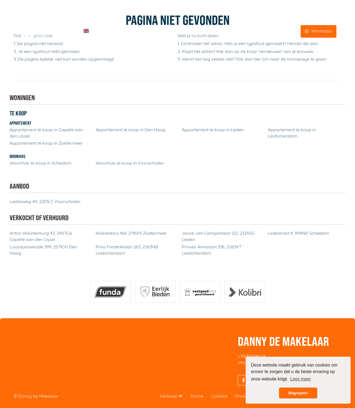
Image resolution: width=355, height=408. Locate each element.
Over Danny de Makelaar (157, 31)
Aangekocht (227, 31)
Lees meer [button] (300, 379)
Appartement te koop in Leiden (213, 130)
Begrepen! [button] (298, 393)
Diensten (124, 31)
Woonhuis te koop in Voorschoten (130, 163)
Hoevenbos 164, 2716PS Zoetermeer (131, 233)
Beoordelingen (260, 31)
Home (103, 31)
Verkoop (171, 396)
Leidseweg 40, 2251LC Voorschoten (45, 202)
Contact (289, 31)
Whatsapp (321, 31)
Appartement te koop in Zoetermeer (46, 143)
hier (257, 59)
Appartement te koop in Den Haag (130, 130)
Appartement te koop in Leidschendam (292, 133)
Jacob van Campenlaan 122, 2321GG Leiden (218, 236)
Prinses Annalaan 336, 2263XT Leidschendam (212, 250)
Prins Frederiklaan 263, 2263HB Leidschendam (127, 250)
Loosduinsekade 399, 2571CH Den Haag (43, 250)
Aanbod (201, 31)
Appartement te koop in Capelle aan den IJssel (46, 133)
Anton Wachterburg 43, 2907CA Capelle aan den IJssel (41, 236)
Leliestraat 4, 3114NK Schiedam (298, 233)
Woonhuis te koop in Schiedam (41, 163)
